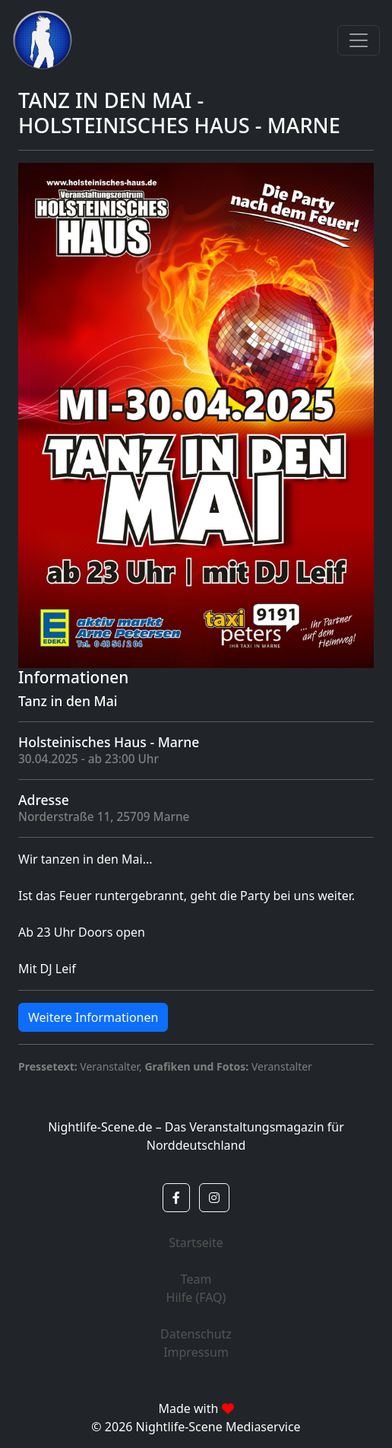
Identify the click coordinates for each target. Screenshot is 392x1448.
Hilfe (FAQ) (196, 1297)
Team (196, 1279)
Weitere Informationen (93, 1017)
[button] (176, 1197)
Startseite (196, 1242)
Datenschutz (196, 1333)
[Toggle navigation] (358, 40)
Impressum (196, 1352)
